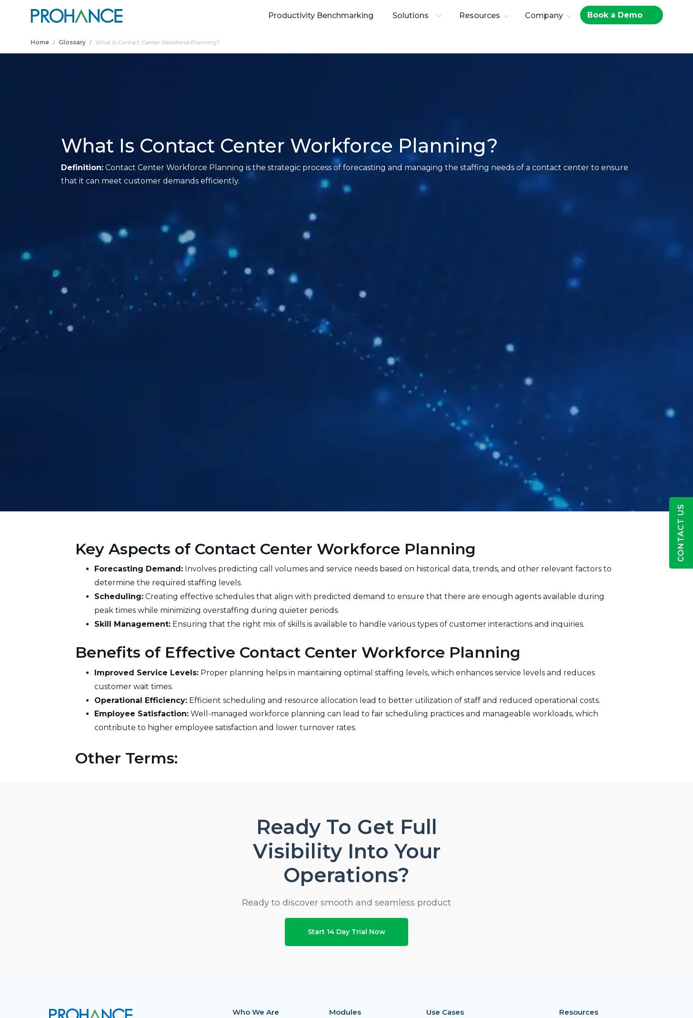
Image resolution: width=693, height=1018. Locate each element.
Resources (481, 15)
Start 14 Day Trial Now (346, 931)
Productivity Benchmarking (322, 15)
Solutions (418, 15)
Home (39, 42)
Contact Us (680, 533)
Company (545, 15)
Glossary (72, 42)
